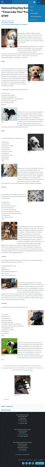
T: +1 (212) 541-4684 (22, 421)
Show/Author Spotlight (8, 22)
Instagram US (33, 463)
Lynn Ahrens (7, 24)
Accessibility (40, 459)
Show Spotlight (23, 24)
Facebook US (23, 463)
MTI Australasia (36, 16)
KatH (4, 21)
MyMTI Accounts (30, 2)
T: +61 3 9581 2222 (22, 450)
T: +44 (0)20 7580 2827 (22, 434)
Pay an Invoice (33, 20)
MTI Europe (34, 13)
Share (7, 399)
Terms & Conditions (22, 459)
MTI (32, 10)
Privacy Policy (30, 459)
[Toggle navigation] (2, 2)
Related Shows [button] (6, 410)
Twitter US (26, 463)
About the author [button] (7, 406)
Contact (35, 459)
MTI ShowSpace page (26, 370)
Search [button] (39, 2)
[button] (34, 2)
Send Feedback (39, 463)
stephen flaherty (15, 24)
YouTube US (29, 463)
